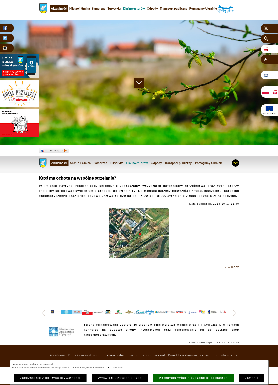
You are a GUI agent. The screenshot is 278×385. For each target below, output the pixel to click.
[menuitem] (134, 8)
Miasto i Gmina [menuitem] (79, 8)
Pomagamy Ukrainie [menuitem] (203, 8)
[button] (269, 28)
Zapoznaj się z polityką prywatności (50, 377)
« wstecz (232, 267)
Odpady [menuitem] (152, 8)
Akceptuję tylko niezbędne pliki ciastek (193, 378)
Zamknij (251, 377)
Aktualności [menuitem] (59, 8)
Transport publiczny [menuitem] (173, 8)
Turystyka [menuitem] (114, 8)
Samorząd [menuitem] (99, 8)
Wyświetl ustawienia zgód (120, 377)
